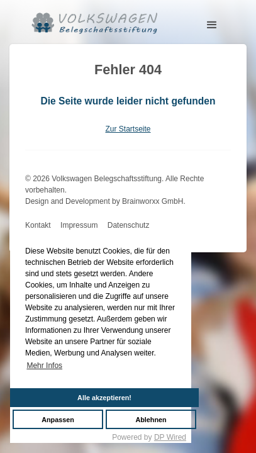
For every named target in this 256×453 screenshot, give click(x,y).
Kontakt (38, 225)
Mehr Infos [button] (44, 365)
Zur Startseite (127, 129)
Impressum (78, 225)
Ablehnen (150, 419)
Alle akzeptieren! (104, 397)
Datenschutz (129, 225)
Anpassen (58, 419)
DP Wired (170, 437)
